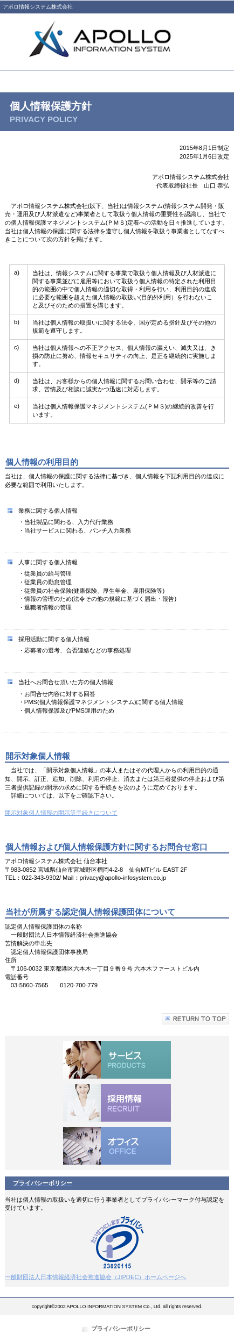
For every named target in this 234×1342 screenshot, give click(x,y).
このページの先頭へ (195, 1018)
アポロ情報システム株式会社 (116, 39)
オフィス (117, 1146)
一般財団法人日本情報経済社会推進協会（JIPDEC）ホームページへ (96, 1277)
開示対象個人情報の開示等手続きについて (61, 812)
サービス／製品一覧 (117, 1060)
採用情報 (117, 1103)
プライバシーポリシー (120, 1328)
